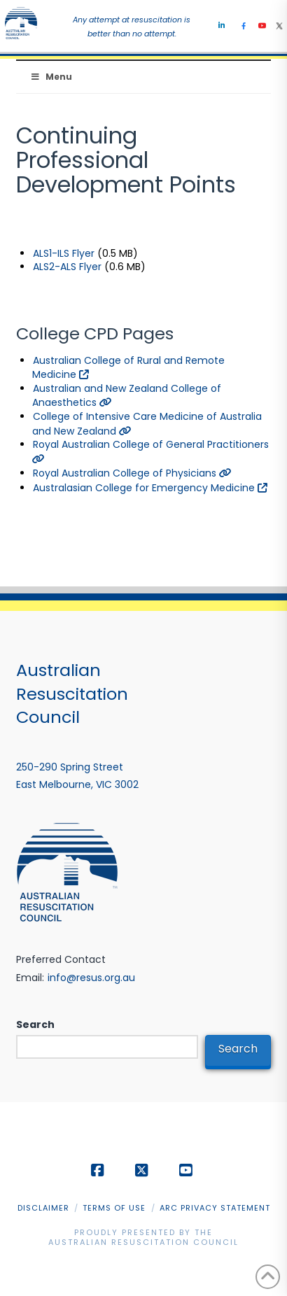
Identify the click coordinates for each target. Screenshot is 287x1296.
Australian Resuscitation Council (143, 1242)
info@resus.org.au (91, 978)
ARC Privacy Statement (215, 1207)
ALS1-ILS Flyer (63, 253)
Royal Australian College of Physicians (132, 473)
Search (35, 1024)
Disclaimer (43, 1207)
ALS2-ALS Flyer (67, 267)
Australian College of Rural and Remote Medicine (128, 367)
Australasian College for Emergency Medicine (150, 488)
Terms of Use (114, 1207)
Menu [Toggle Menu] (51, 77)
